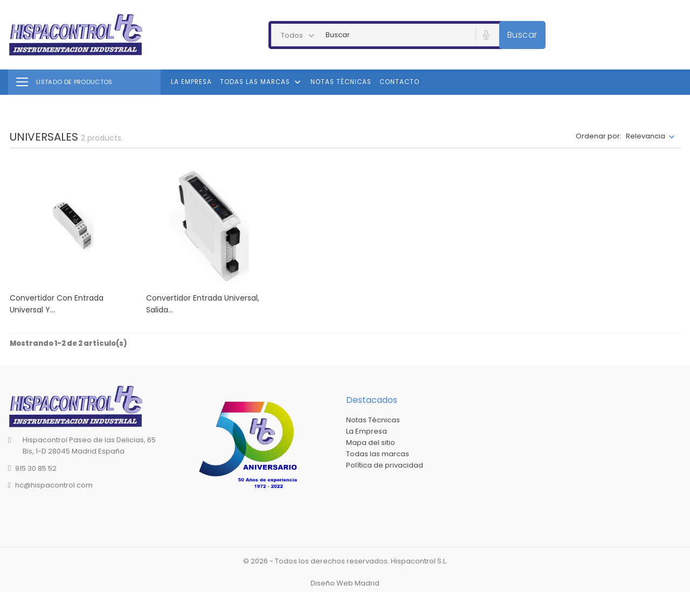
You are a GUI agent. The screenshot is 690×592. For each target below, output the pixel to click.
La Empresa (191, 82)
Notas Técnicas (340, 82)
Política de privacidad (384, 465)
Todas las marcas (261, 82)
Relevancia (645, 136)
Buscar (522, 35)
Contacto (399, 82)
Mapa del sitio (370, 442)
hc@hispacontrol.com (54, 485)
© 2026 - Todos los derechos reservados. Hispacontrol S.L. (345, 561)
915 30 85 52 (36, 468)
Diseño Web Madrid (345, 583)
